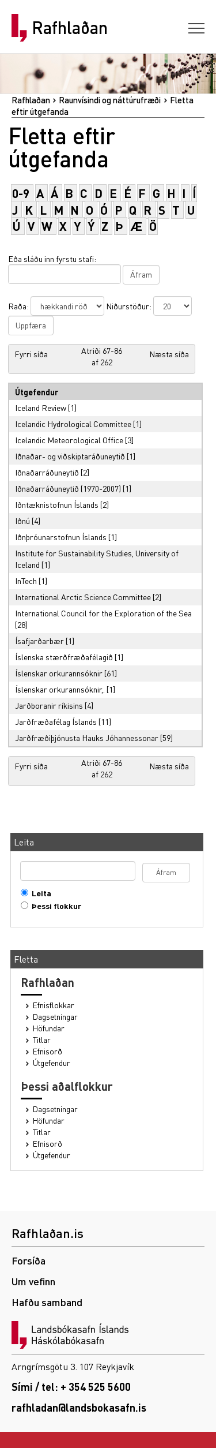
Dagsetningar (55, 1017)
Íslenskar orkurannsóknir (59, 673)
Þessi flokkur (53, 906)
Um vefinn (33, 1281)
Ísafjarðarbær (39, 640)
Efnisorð (47, 1051)
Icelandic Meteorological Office (69, 440)
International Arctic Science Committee (83, 597)
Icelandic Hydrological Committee (73, 423)
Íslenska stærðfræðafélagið (64, 657)
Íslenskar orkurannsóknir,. (60, 689)
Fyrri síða (31, 354)
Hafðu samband (47, 1301)
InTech (26, 580)
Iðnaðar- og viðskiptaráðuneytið (70, 456)
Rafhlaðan (70, 27)
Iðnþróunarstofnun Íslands (61, 537)
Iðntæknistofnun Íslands (56, 504)
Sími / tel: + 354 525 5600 (71, 1386)
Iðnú (22, 520)
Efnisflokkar (53, 1005)
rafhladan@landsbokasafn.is (79, 1407)
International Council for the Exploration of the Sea (103, 613)
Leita (38, 893)
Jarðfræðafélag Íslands (56, 721)
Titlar (42, 1040)
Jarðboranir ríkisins (49, 705)
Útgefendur (51, 1063)
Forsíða (29, 1260)
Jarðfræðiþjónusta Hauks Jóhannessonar (86, 737)
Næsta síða (169, 354)
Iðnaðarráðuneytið (47, 472)
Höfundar (49, 1028)
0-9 (20, 193)
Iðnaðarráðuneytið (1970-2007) (68, 488)
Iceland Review (40, 407)
